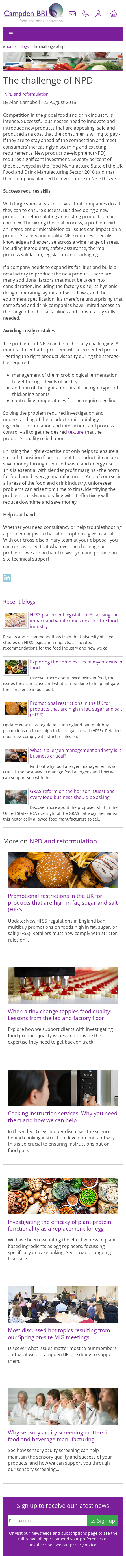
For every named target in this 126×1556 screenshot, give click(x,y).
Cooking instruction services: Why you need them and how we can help (63, 1116)
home (11, 46)
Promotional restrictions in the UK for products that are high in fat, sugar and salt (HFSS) (76, 709)
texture (76, 432)
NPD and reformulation (27, 94)
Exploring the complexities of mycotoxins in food (76, 665)
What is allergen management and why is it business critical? (75, 753)
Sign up (103, 1520)
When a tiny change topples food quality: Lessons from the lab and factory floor (60, 1014)
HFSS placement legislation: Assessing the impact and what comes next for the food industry (74, 620)
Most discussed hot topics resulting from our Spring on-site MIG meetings (59, 1333)
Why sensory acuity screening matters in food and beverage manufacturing (59, 1436)
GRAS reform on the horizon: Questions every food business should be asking (72, 794)
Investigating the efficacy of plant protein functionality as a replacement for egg (59, 1225)
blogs (24, 46)
